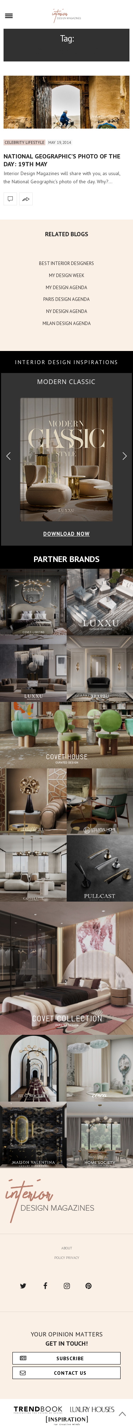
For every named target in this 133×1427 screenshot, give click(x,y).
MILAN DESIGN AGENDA (67, 323)
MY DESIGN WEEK (66, 275)
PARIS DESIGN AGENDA (66, 299)
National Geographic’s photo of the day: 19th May (62, 160)
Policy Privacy (66, 1257)
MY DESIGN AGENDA (66, 288)
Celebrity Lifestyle (24, 142)
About (66, 1248)
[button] (124, 456)
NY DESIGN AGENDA (66, 311)
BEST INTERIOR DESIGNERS (66, 263)
